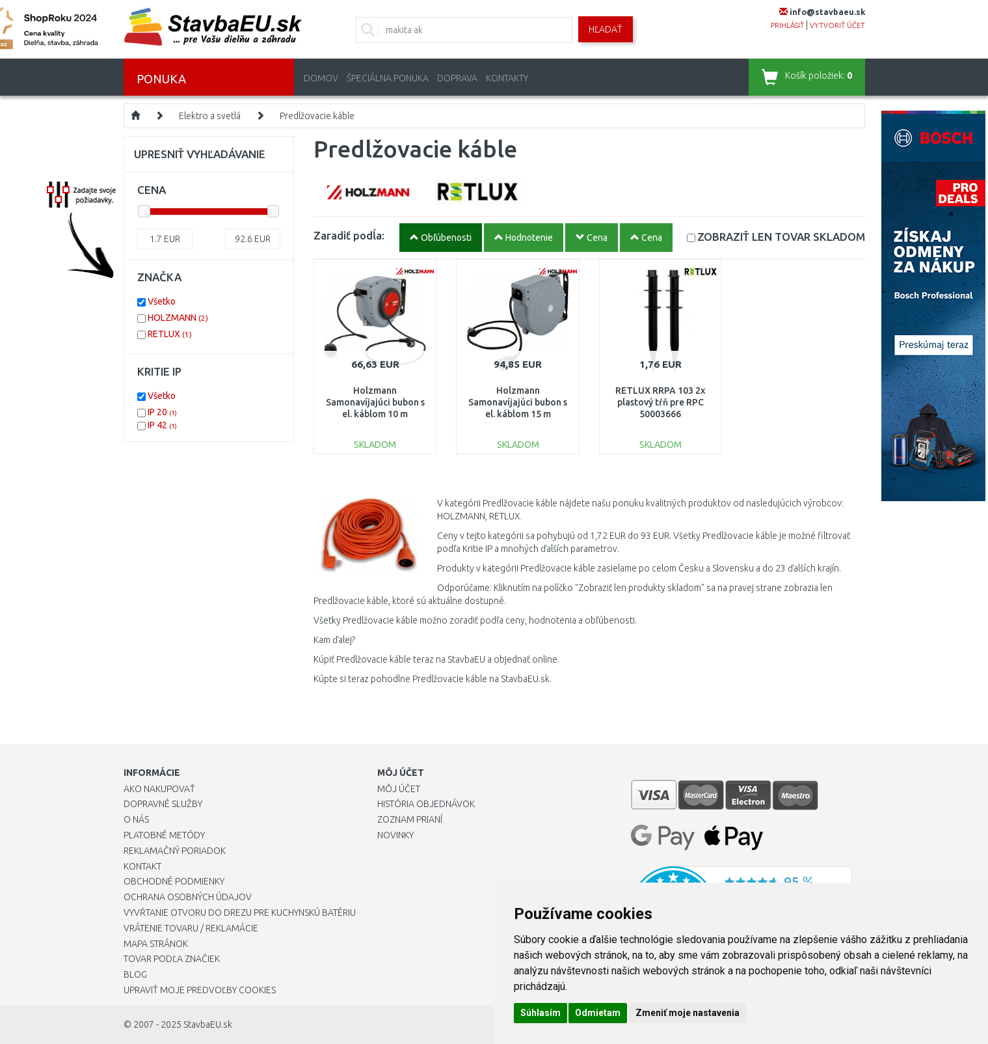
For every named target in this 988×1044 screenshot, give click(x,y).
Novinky (395, 835)
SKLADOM (781, 236)
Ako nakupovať (159, 789)
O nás (136, 819)
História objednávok (426, 804)
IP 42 (162, 425)
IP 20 (162, 412)
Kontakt (142, 866)
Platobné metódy (164, 835)
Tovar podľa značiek (172, 959)
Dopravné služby (163, 804)
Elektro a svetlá (210, 116)
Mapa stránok (156, 944)
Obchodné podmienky (174, 881)
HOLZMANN (178, 317)
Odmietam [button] (598, 1013)
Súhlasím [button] (540, 1013)
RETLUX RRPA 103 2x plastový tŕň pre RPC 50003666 (660, 402)
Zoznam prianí (409, 819)
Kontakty (507, 78)
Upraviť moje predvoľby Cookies (200, 990)
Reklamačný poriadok (175, 850)
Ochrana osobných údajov (188, 897)
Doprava (457, 78)
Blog (135, 974)
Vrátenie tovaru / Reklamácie (191, 928)
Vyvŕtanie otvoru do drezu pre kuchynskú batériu (240, 912)
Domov (321, 78)
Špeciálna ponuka (388, 78)
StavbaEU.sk (207, 1024)
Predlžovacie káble (317, 116)
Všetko (162, 301)
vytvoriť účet (837, 25)
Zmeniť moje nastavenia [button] (687, 1013)
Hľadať (605, 29)
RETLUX (170, 334)
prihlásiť (787, 25)
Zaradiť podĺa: (349, 235)
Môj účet (398, 789)
